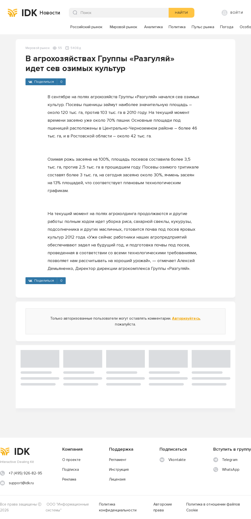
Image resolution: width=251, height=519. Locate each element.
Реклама (69, 479)
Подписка (70, 469)
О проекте (71, 460)
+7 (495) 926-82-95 (25, 473)
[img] (12, 13)
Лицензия (117, 479)
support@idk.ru (21, 483)
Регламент (118, 460)
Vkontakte (173, 459)
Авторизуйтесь (186, 318)
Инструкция (119, 469)
